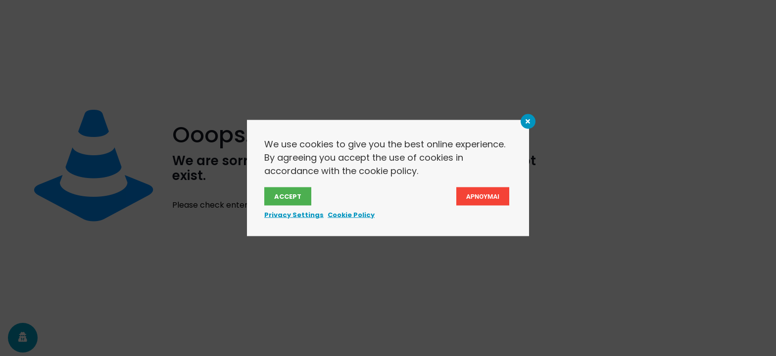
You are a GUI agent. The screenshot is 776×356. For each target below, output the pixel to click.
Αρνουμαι (482, 196)
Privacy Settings (294, 215)
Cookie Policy (351, 215)
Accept (287, 196)
